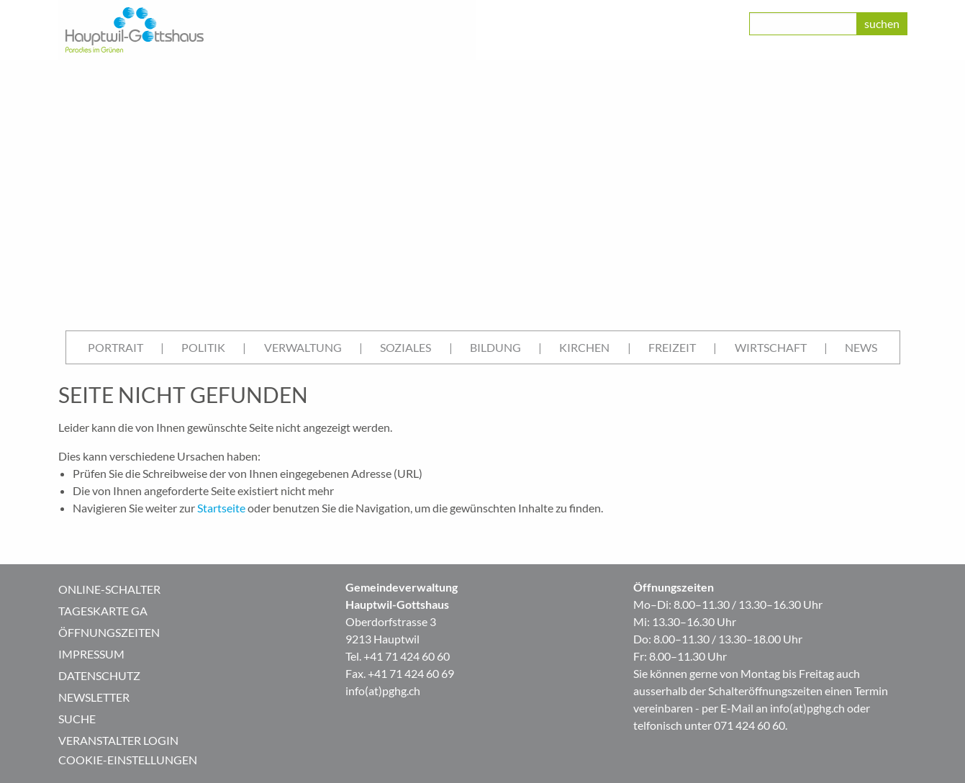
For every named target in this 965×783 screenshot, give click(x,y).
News (861, 347)
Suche (77, 718)
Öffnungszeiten (109, 632)
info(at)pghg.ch (382, 690)
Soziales (405, 347)
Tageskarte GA (103, 610)
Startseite (221, 508)
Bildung (495, 347)
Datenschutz (99, 675)
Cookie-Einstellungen (127, 759)
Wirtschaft (771, 347)
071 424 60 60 (749, 725)
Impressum (91, 654)
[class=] (803, 23)
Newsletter (94, 697)
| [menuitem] (162, 347)
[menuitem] (115, 347)
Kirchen (584, 347)
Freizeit (672, 347)
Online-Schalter (109, 589)
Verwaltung (303, 347)
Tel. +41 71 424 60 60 (397, 656)
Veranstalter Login (118, 740)
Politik (203, 347)
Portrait (115, 347)
